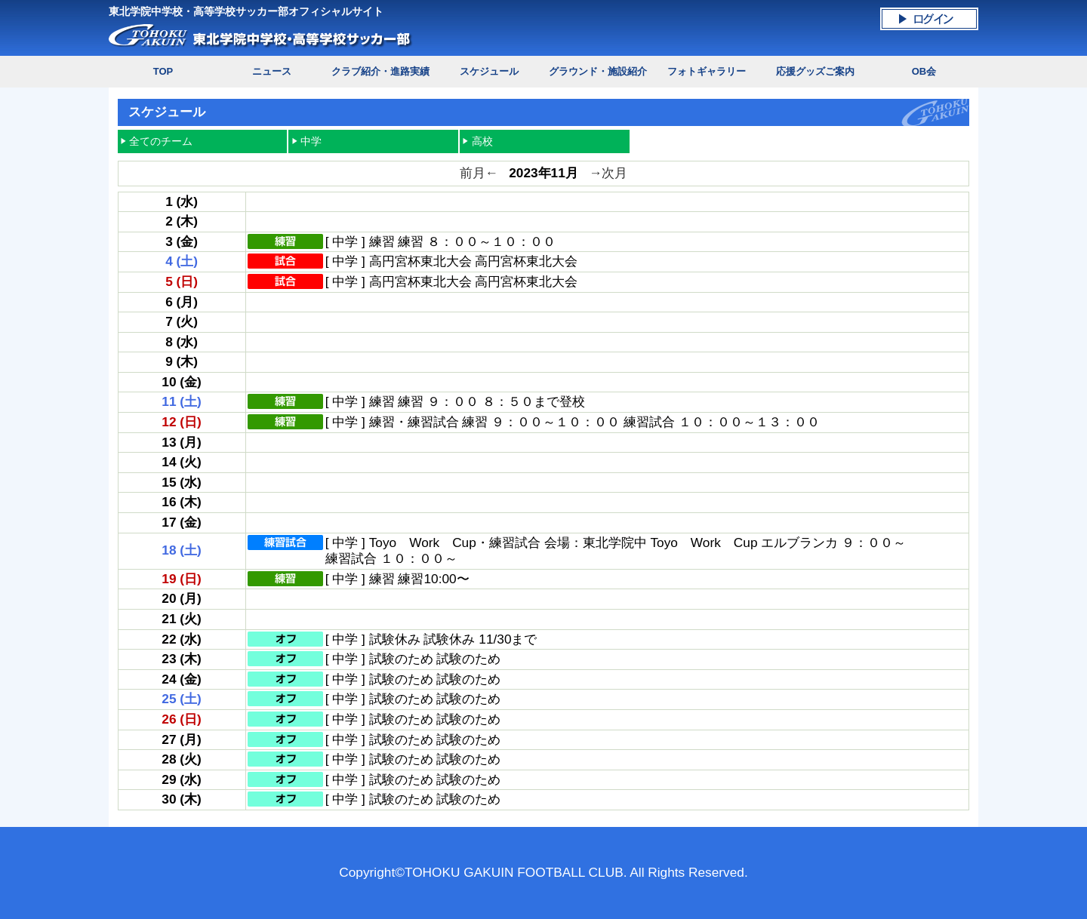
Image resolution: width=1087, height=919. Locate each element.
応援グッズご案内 (815, 71)
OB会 (924, 71)
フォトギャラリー (706, 71)
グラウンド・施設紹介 (598, 71)
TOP (163, 71)
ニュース (271, 71)
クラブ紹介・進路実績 (380, 71)
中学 (311, 141)
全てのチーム (160, 141)
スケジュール (489, 71)
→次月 (608, 172)
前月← (479, 172)
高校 (482, 141)
